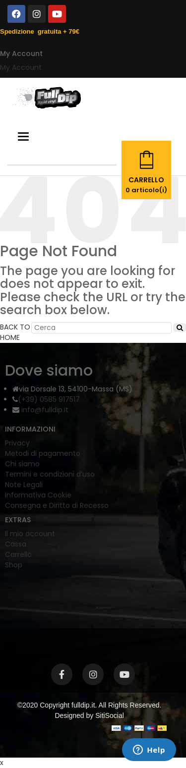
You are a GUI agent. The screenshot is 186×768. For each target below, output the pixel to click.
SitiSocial (109, 715)
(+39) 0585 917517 (49, 399)
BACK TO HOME (15, 332)
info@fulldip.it (43, 410)
